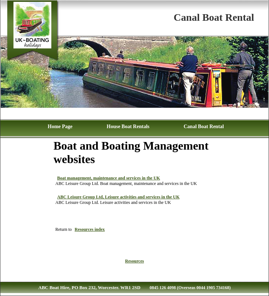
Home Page (60, 126)
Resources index (90, 229)
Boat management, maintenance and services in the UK (108, 178)
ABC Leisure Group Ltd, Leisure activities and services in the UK (118, 197)
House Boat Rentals (128, 126)
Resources (134, 261)
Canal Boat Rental (203, 126)
